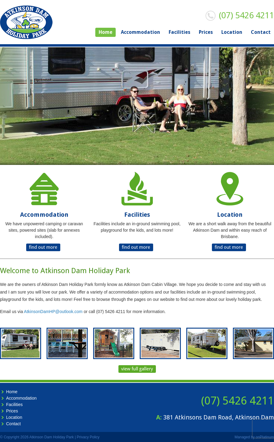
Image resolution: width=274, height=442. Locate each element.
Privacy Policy (88, 437)
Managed (242, 437)
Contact (261, 32)
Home (105, 32)
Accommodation (140, 32)
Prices (206, 32)
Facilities (179, 32)
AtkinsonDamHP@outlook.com (53, 311)
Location (231, 32)
